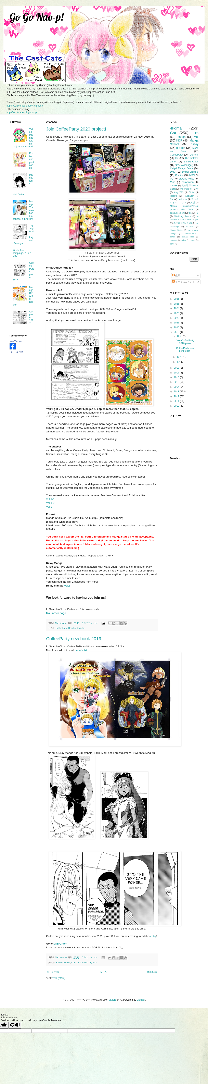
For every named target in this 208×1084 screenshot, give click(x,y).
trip (190, 213)
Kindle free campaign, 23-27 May (22, 253)
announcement (63, 962)
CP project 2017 (31, 317)
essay (194, 144)
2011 (177, 401)
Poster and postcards (31, 160)
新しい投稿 (53, 972)
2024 (177, 308)
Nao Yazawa (16, 341)
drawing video (186, 178)
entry (153, 936)
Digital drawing (190, 171)
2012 (177, 396)
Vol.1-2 (50, 502)
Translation (188, 196)
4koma (176, 128)
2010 (177, 405)
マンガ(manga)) (184, 165)
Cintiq (192, 192)
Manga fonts (31, 179)
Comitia (80, 628)
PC (171, 178)
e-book (180, 147)
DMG (173, 171)
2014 (177, 386)
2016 (177, 377)
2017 (177, 372)
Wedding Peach (182, 216)
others (192, 240)
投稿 (176, 275)
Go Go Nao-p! (36, 17)
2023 (177, 313)
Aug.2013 (178, 192)
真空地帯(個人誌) (182, 223)
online (183, 240)
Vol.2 (49, 506)
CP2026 (190, 226)
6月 (179, 361)
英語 (192, 202)
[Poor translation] (14, 1025)
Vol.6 (67, 585)
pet (196, 219)
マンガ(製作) (186, 189)
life (176, 158)
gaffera (112, 999)
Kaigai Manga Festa (181, 168)
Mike (172, 182)
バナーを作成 (16, 352)
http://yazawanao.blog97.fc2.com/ (24, 105)
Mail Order (18, 194)
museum (174, 240)
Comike (72, 628)
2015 (177, 382)
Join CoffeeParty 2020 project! (76, 129)
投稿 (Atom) (58, 978)
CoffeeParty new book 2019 (73, 638)
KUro (195, 133)
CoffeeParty (61, 628)
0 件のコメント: (90, 623)
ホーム (103, 972)
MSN (192, 175)
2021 (177, 322)
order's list (81, 650)
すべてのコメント (183, 281)
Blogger (141, 999)
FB (197, 213)
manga (181, 136)
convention (188, 182)
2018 (177, 367)
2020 (177, 327)
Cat (173, 133)
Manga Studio (176, 230)
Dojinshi (92, 962)
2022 (177, 318)
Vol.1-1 (50, 499)
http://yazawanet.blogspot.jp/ (21, 112)
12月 (180, 336)
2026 (177, 298)
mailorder (182, 199)
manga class (188, 237)
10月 (180, 357)
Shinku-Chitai (191, 161)
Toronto (173, 196)
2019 (177, 332)
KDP (179, 140)
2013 (177, 391)
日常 (172, 244)
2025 (177, 303)
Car (171, 199)
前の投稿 (152, 972)
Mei (196, 136)
